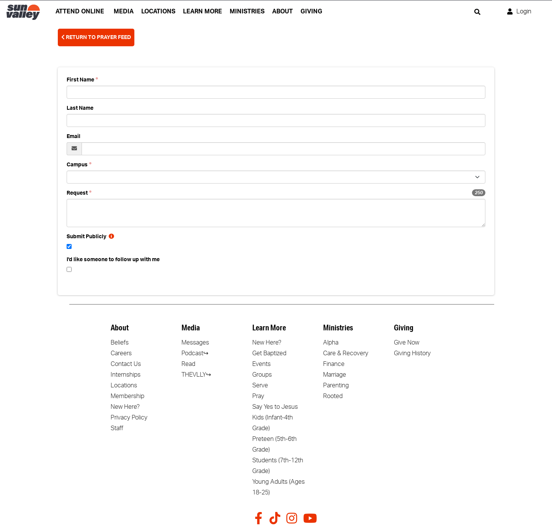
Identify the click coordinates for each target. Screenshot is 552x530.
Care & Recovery (345, 353)
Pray (258, 396)
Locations (124, 385)
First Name (80, 80)
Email (73, 136)
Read (188, 364)
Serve (260, 385)
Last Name (80, 108)
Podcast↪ (194, 353)
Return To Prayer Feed (96, 37)
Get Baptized (269, 353)
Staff (117, 428)
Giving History (412, 353)
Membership (127, 396)
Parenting (336, 385)
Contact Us (126, 364)
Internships (125, 375)
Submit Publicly (90, 236)
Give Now (406, 343)
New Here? (125, 407)
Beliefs (120, 343)
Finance (334, 364)
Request (77, 193)
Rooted (333, 396)
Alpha (330, 343)
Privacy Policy (129, 418)
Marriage (334, 375)
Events (261, 364)
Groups (262, 375)
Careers (121, 353)
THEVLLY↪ (196, 375)
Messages (195, 343)
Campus (77, 164)
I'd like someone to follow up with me (113, 259)
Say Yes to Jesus (275, 407)
